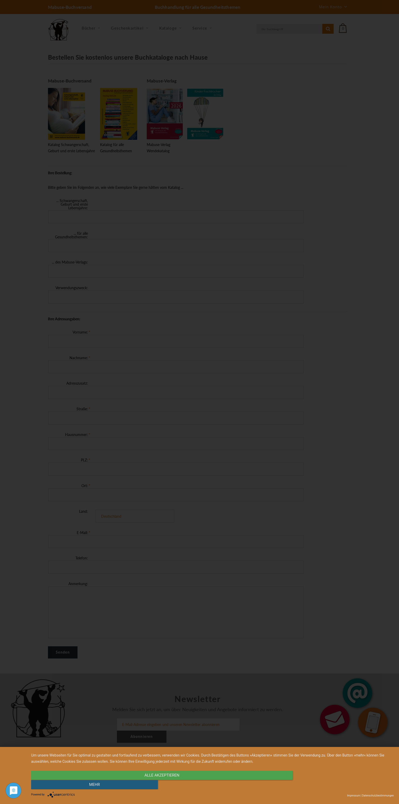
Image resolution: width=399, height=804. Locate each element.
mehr (339, 785)
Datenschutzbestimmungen (378, 795)
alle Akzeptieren (158, 785)
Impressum (353, 795)
